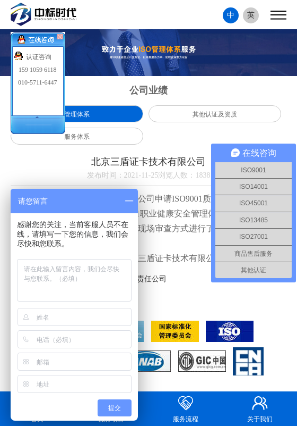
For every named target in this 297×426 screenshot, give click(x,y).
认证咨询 (38, 57)
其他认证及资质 (215, 114)
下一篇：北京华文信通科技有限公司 (70, 295)
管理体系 (77, 114)
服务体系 (77, 136)
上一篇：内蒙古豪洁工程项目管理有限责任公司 (89, 279)
